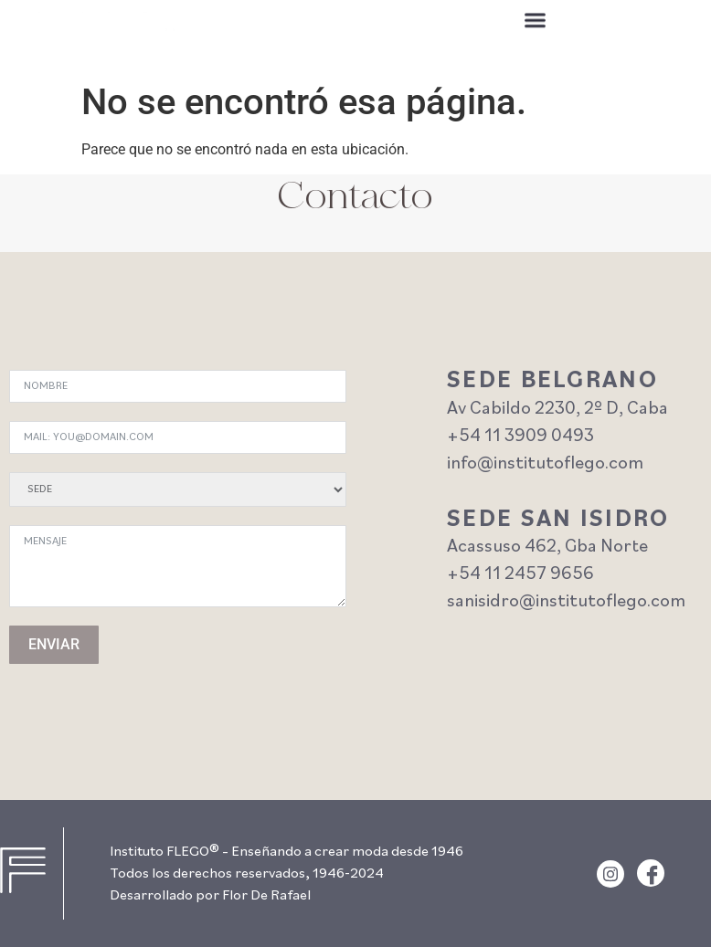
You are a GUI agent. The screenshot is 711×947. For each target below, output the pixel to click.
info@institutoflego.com (545, 464)
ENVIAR (54, 644)
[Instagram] (610, 874)
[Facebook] (650, 873)
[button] (535, 23)
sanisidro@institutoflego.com (566, 602)
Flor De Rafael (266, 896)
